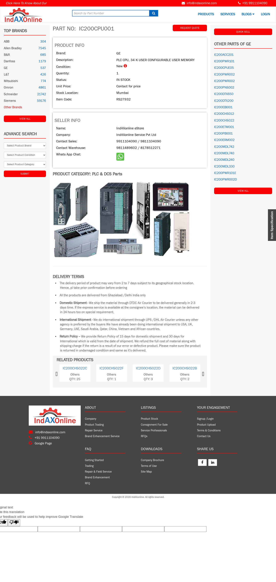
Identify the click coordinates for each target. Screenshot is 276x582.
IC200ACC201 (224, 55)
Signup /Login (205, 418)
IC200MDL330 (224, 166)
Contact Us (203, 436)
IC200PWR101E (225, 173)
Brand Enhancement (97, 477)
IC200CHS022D (148, 368)
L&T (6, 74)
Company (90, 418)
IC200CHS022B (184, 368)
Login (265, 14)
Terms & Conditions (209, 430)
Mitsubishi (11, 81)
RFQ (87, 483)
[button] (62, 373)
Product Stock (149, 418)
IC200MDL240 (224, 160)
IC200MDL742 (224, 147)
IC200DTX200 (223, 101)
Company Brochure (152, 460)
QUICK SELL (243, 31)
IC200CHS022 (224, 120)
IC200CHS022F (111, 368)
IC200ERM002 (224, 140)
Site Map (146, 471)
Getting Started (94, 460)
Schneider (11, 94)
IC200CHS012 (224, 114)
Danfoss (9, 61)
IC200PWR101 (224, 61)
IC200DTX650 (223, 94)
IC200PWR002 (224, 74)
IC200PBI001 (223, 133)
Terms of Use (149, 466)
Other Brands (13, 107)
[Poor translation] (14, 522)
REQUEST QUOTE (190, 28)
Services (227, 14)
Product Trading (94, 424)
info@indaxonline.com (202, 3)
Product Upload (206, 424)
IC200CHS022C (75, 368)
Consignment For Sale (154, 424)
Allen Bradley (13, 48)
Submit (25, 173)
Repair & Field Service (98, 471)
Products (206, 14)
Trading (89, 466)
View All (25, 118)
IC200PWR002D (225, 179)
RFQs (144, 436)
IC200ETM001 (224, 127)
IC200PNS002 (224, 87)
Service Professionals (154, 430)
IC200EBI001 (223, 107)
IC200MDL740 (224, 153)
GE (6, 68)
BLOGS (248, 14)
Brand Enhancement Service (102, 436)
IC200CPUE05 (224, 68)
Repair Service (94, 430)
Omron (8, 87)
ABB (6, 42)
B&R (7, 55)
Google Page (40, 443)
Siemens (10, 101)
